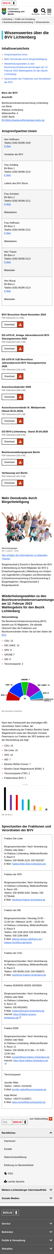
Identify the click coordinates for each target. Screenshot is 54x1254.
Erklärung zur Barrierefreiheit (19, 1165)
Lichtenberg (7, 19)
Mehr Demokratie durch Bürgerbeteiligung (25, 59)
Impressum (9, 1141)
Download (9, 324)
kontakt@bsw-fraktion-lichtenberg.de (30, 1057)
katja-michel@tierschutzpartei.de (28, 1102)
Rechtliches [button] (8, 1133)
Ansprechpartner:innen (16, 54)
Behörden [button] (7, 1232)
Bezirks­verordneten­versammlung (18, 22)
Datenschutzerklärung (15, 1157)
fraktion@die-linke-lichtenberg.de (29, 864)
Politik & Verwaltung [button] (13, 1240)
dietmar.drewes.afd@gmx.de (26, 939)
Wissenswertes (43, 22)
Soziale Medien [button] (10, 1198)
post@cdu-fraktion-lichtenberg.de (29, 975)
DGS (8, 1173)
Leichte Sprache (14, 1181)
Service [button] (6, 1223)
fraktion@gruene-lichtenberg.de (28, 1011)
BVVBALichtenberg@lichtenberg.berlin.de (23, 120)
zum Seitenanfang (38, 1119)
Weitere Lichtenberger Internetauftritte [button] (24, 1190)
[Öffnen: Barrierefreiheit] (35, 11)
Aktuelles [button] (7, 1248)
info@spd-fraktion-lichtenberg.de (28, 900)
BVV (4, 635)
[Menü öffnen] (49, 11)
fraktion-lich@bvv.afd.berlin (18, 942)
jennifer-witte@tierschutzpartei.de (29, 1089)
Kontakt (8, 1149)
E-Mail (7, 146)
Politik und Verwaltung (25, 19)
